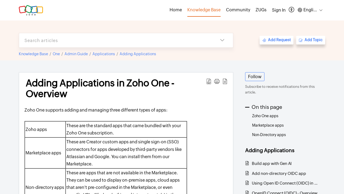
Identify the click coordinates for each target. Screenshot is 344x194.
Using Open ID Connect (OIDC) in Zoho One (286, 183)
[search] (115, 40)
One (56, 54)
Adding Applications (138, 54)
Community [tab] (238, 9)
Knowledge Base (33, 54)
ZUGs (261, 9)
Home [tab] (176, 9)
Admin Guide (76, 54)
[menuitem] (278, 10)
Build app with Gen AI (272, 163)
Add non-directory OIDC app (279, 173)
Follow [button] (254, 76)
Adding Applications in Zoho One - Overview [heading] (100, 88)
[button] (291, 10)
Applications (103, 54)
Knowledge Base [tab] (204, 9)
